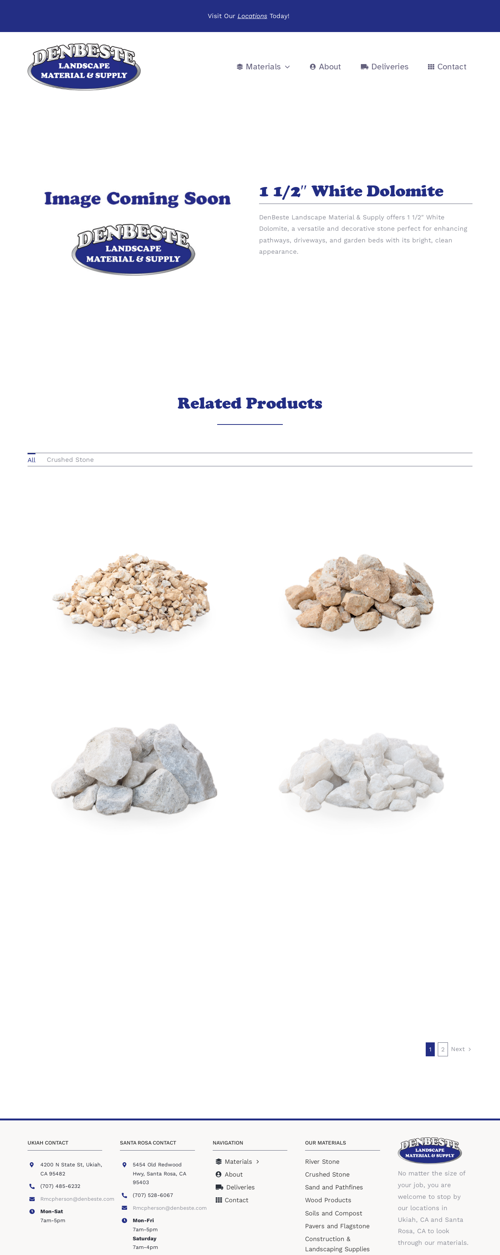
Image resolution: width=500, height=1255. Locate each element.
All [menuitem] (31, 460)
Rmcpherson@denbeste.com (77, 1199)
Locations (252, 16)
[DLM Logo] (84, 46)
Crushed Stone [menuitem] (70, 459)
